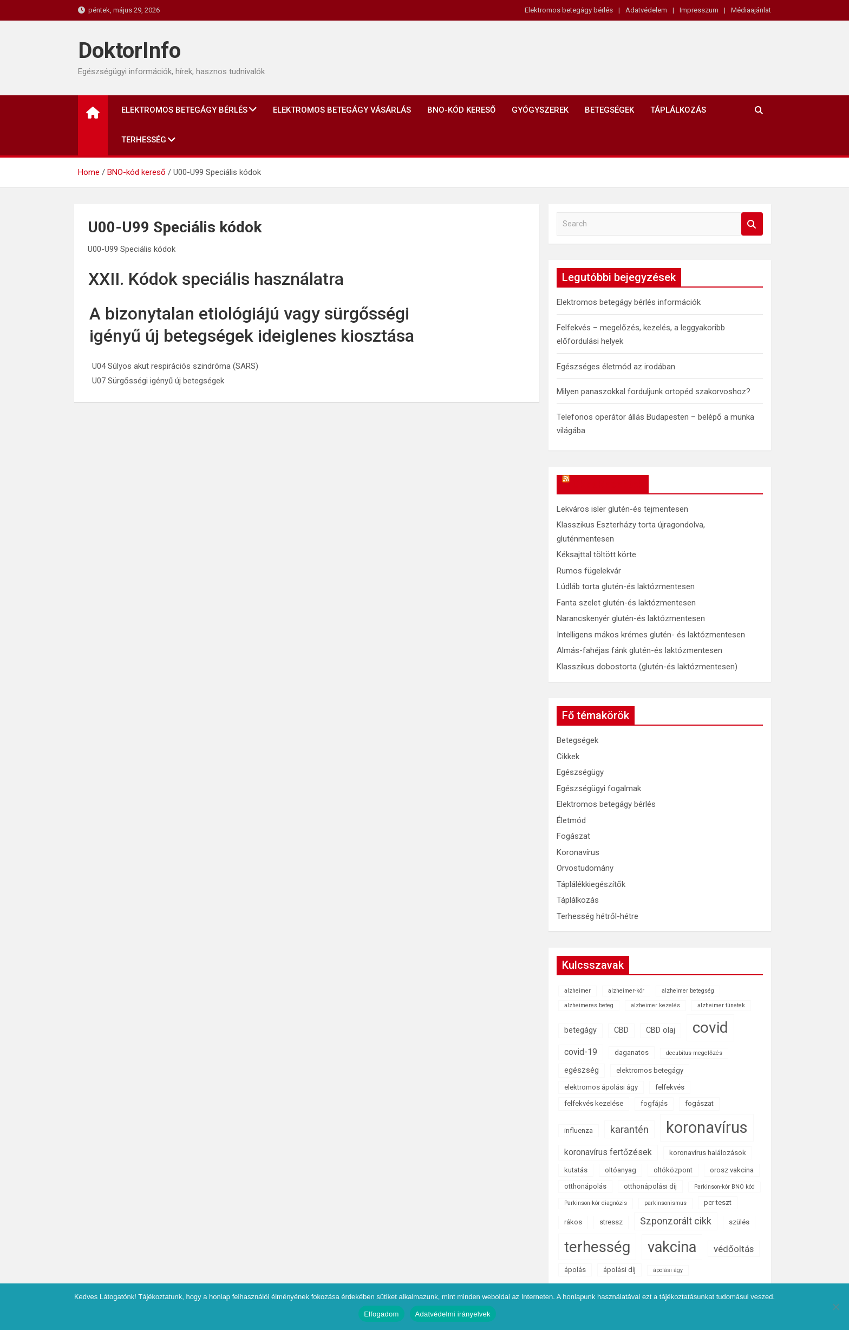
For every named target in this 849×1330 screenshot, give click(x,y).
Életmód (571, 820)
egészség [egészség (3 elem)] (581, 1070)
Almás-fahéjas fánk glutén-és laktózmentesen (639, 650)
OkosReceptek (607, 484)
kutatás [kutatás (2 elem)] (575, 1170)
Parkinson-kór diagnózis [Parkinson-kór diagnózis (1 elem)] (595, 1203)
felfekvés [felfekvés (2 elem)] (669, 1087)
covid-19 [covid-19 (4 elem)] (580, 1052)
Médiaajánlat (751, 10)
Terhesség (143, 140)
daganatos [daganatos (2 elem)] (632, 1052)
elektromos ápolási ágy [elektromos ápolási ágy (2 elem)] (601, 1087)
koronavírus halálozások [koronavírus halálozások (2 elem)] (707, 1153)
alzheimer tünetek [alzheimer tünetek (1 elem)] (721, 1005)
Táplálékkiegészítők (591, 884)
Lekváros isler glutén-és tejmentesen (622, 509)
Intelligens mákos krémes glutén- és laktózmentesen (651, 635)
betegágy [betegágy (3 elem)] (580, 1030)
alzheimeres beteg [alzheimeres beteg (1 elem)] (588, 1005)
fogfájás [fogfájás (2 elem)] (654, 1103)
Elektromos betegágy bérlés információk (629, 302)
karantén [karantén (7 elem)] (629, 1129)
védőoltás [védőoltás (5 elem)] (734, 1248)
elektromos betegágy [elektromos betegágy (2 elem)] (649, 1070)
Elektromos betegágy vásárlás (342, 110)
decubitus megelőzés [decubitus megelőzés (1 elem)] (694, 1053)
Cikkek (568, 756)
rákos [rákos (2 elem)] (573, 1222)
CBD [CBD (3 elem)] (621, 1030)
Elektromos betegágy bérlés (569, 10)
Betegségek (609, 110)
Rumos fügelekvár (589, 571)
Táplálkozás (678, 110)
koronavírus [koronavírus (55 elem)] (707, 1127)
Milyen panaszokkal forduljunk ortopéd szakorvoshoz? (653, 391)
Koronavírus (578, 852)
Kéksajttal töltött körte (596, 554)
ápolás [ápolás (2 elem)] (575, 1270)
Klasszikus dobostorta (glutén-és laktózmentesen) (647, 666)
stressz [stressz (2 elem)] (611, 1222)
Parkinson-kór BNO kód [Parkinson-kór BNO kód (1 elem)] (724, 1186)
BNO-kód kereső (461, 110)
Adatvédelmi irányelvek (453, 1314)
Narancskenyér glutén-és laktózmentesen (631, 618)
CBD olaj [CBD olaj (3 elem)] (660, 1030)
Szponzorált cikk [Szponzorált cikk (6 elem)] (675, 1221)
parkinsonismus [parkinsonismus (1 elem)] (665, 1203)
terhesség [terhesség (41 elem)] (597, 1247)
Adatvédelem (646, 10)
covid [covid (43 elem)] (710, 1027)
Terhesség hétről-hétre (597, 916)
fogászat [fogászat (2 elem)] (699, 1103)
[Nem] (835, 1306)
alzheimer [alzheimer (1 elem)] (577, 990)
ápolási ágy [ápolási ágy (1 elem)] (668, 1270)
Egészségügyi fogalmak (599, 788)
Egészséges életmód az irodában (616, 366)
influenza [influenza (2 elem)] (578, 1130)
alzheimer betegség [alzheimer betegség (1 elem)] (688, 990)
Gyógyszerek (540, 110)
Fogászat (573, 836)
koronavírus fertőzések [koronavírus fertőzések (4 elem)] (608, 1152)
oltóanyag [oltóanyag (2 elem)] (620, 1170)
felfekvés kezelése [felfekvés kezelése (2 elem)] (593, 1103)
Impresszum (699, 10)
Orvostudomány (585, 868)
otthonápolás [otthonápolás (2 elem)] (585, 1186)
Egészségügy (580, 772)
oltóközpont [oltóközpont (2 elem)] (673, 1170)
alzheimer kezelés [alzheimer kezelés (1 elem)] (655, 1005)
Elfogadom (381, 1314)
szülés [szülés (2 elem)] (739, 1222)
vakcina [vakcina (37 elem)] (672, 1247)
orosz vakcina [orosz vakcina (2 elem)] (732, 1170)
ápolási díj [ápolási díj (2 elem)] (619, 1270)
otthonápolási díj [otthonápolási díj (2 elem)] (650, 1186)
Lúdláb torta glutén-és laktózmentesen (626, 586)
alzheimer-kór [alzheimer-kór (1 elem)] (626, 990)
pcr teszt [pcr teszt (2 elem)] (718, 1202)
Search (752, 224)
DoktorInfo (129, 50)
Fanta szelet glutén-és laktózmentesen (626, 603)
